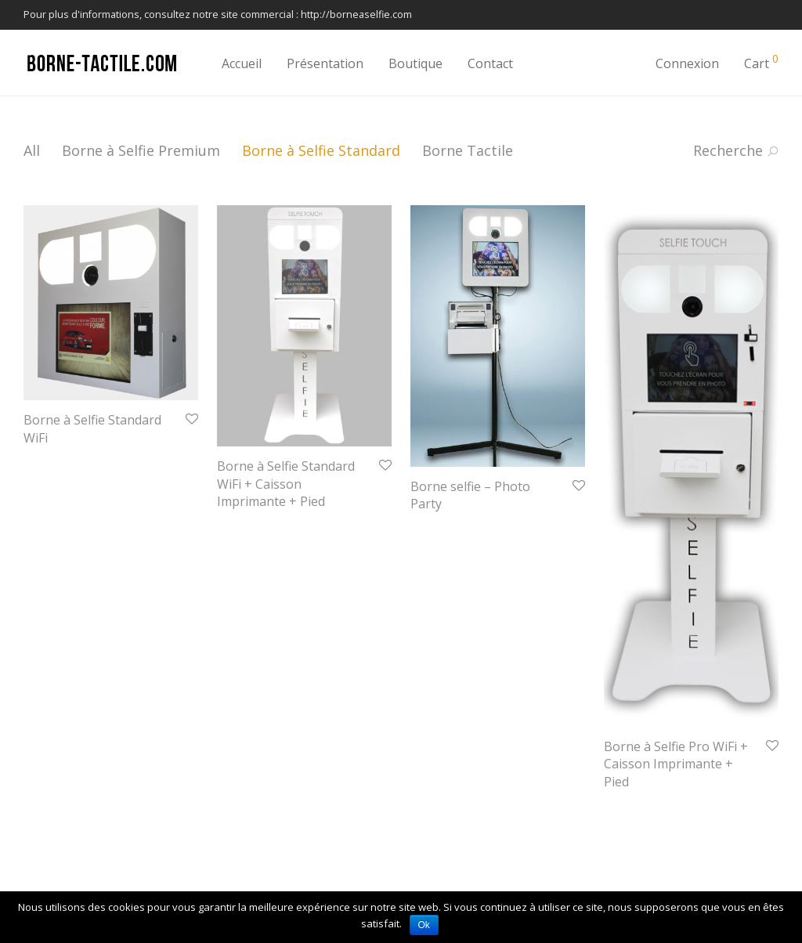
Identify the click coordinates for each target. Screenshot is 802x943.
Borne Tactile (467, 150)
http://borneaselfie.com (356, 14)
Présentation (325, 63)
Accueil (242, 63)
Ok (424, 925)
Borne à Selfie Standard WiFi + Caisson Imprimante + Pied (286, 483)
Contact (490, 63)
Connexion (687, 63)
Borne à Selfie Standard (321, 150)
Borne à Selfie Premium (141, 150)
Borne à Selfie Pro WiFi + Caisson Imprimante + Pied (676, 764)
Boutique (415, 63)
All (31, 150)
